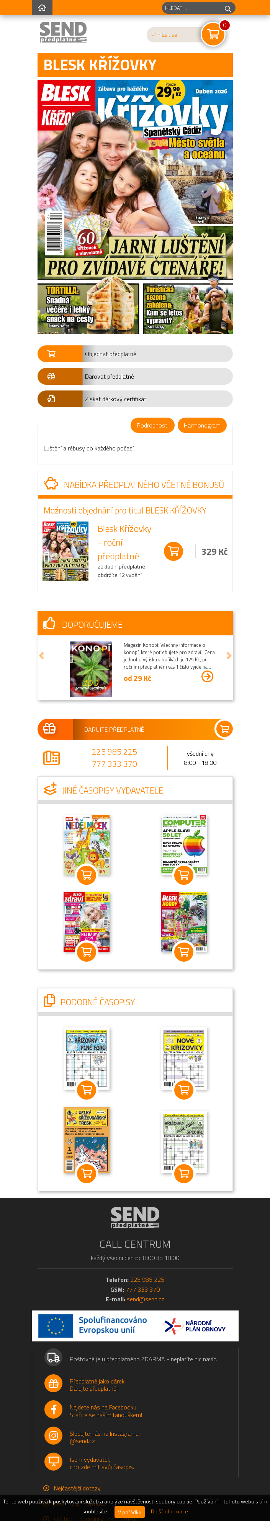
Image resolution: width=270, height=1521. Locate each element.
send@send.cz (145, 1299)
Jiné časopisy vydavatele (103, 790)
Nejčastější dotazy (77, 1488)
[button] (135, 353)
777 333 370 (114, 764)
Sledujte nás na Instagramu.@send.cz (105, 1437)
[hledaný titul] (191, 8)
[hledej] (228, 8)
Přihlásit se (164, 35)
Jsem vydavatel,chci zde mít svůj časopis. (102, 1463)
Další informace (169, 1511)
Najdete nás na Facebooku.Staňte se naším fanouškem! (106, 1411)
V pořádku (129, 1512)
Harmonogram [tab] (202, 425)
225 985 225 (114, 751)
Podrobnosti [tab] (153, 425)
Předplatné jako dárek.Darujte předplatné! (98, 1385)
